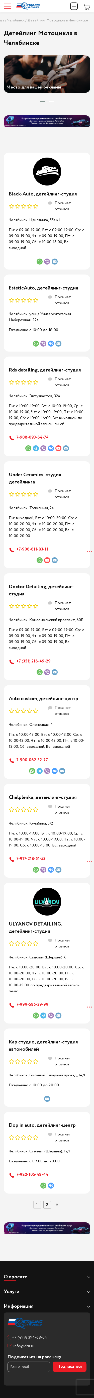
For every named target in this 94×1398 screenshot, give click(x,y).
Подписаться (69, 1367)
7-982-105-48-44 (32, 1175)
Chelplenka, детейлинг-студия (43, 797)
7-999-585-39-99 (32, 1005)
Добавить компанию (74, 6)
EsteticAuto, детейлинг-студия (43, 288)
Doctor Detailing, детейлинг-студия (41, 590)
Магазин (86, 6)
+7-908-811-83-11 (32, 549)
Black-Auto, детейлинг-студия (43, 194)
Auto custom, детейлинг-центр (43, 698)
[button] (43, 101)
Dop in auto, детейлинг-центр (42, 1125)
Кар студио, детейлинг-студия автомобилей (43, 1045)
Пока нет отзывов (63, 206)
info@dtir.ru (23, 1346)
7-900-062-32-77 (32, 760)
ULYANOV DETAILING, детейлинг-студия (35, 928)
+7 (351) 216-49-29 (33, 661)
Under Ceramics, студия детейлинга (35, 478)
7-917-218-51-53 (30, 859)
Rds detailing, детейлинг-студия (45, 370)
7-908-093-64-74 (32, 437)
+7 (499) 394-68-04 (29, 1337)
